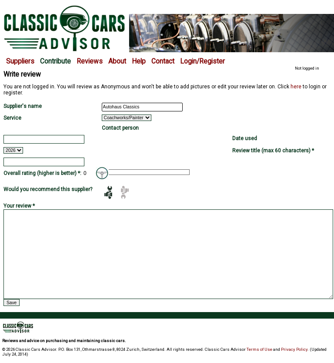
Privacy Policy (294, 349)
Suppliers (20, 61)
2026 (13, 150)
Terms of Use (259, 349)
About (117, 61)
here (296, 87)
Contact (162, 61)
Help (139, 61)
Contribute (55, 61)
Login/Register (202, 61)
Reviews (90, 61)
